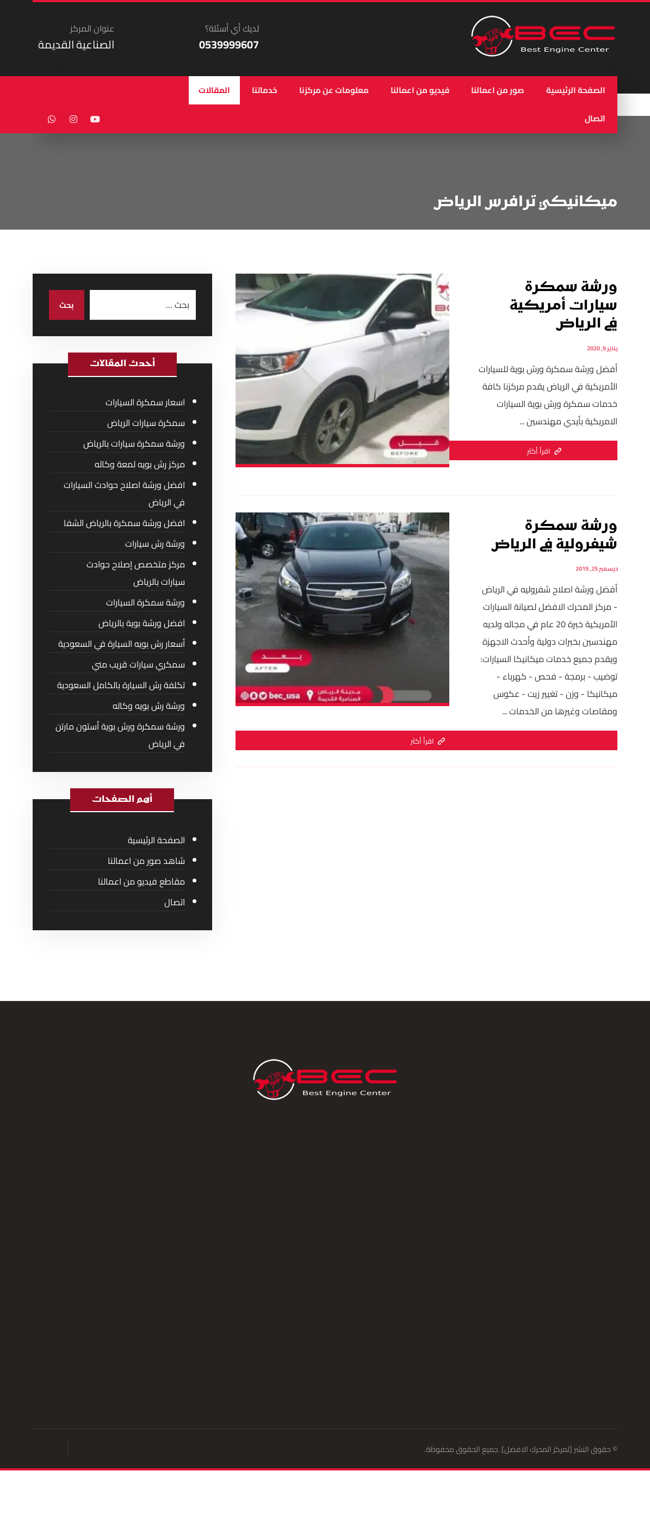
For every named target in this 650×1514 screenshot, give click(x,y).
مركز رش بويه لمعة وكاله (140, 465)
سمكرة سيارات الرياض (146, 424)
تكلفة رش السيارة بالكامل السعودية (121, 686)
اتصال (174, 903)
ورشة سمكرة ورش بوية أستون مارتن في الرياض (120, 736)
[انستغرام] (73, 120)
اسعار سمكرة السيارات (145, 403)
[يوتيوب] (95, 120)
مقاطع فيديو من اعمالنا (141, 883)
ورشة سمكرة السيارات (145, 603)
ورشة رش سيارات (155, 544)
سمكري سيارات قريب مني (138, 665)
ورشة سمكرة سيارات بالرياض (134, 444)
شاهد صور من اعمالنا (146, 862)
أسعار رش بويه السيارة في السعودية (121, 645)
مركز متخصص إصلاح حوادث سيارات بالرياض (135, 574)
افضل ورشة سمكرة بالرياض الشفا (124, 524)
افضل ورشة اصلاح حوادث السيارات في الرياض (124, 494)
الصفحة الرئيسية (156, 841)
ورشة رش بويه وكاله (149, 707)
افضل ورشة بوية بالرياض (141, 624)
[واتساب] (52, 120)
